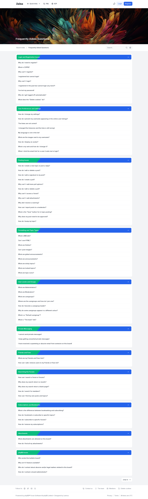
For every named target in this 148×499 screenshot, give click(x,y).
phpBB (26, 495)
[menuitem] (34, 4)
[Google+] (35, 488)
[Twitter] (28, 488)
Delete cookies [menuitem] (124, 488)
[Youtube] (31, 488)
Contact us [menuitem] (87, 488)
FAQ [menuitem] (46, 4)
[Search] (126, 47)
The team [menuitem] (99, 488)
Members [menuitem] (111, 488)
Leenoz (66, 495)
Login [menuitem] (120, 4)
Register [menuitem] (128, 4)
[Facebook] (24, 488)
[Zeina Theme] (20, 3)
